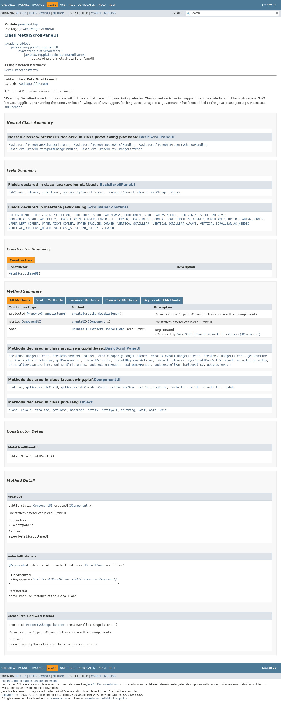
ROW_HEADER (216, 219)
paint (193, 387)
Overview (8, 4)
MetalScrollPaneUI (23, 273)
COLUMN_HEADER (20, 215)
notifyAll (109, 410)
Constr (44, 13)
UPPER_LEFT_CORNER (23, 223)
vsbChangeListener (166, 192)
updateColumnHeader (105, 364)
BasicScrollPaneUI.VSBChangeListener (111, 149)
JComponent (96, 321)
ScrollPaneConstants (21, 70)
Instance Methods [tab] (83, 300)
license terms (58, 698)
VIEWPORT (109, 228)
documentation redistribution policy (102, 698)
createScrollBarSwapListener (95, 313)
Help (112, 4)
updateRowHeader (137, 364)
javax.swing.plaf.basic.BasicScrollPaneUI (55, 55)
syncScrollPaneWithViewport (210, 360)
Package (38, 4)
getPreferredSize (153, 387)
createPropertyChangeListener (122, 356)
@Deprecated (18, 565)
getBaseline (257, 356)
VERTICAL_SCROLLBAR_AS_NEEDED (224, 223)
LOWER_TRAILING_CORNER (185, 219)
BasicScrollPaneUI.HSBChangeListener (39, 144)
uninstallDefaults (252, 360)
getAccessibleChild (42, 387)
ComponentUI (31, 321)
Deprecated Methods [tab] (161, 300)
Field (33, 13)
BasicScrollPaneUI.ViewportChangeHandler (43, 149)
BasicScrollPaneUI (33, 83)
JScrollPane (114, 329)
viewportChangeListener (128, 192)
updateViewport (219, 364)
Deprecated (86, 4)
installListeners (170, 360)
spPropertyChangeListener (84, 192)
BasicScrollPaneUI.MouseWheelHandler (104, 144)
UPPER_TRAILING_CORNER (95, 223)
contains (16, 387)
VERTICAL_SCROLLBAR (133, 223)
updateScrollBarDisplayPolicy (179, 364)
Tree (71, 4)
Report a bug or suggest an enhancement (29, 680)
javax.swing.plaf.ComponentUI (34, 47)
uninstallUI (211, 387)
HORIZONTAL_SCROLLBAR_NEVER (203, 215)
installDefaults (97, 360)
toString (128, 410)
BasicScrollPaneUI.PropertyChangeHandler (173, 144)
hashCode (77, 410)
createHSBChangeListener (29, 356)
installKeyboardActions (133, 360)
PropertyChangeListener (46, 313)
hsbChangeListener (23, 192)
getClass (59, 410)
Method (58, 13)
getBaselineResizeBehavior (30, 360)
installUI (178, 387)
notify (93, 410)
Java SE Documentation (102, 684)
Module (23, 4)
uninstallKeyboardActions (30, 364)
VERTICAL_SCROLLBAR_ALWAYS (174, 223)
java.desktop (28, 24)
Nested (21, 13)
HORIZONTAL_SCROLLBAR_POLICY (32, 219)
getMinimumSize (122, 387)
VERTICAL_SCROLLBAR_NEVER (30, 228)
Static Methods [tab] (49, 300)
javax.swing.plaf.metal (37, 29)
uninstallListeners (87, 329)
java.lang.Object (17, 43)
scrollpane (50, 192)
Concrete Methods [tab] (121, 300)
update (230, 387)
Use (63, 4)
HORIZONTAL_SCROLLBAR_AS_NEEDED (150, 215)
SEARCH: (178, 13)
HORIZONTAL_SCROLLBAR (52, 215)
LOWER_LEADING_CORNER (77, 219)
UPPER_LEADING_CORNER (245, 219)
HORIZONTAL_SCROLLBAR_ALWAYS (97, 215)
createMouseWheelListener (73, 356)
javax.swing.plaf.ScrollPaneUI (40, 51)
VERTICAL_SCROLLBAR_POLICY (76, 228)
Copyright (8, 694)
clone (13, 410)
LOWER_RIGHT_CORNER (147, 219)
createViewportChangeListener (175, 356)
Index (102, 4)
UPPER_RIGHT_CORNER (58, 223)
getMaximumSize (68, 360)
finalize (42, 410)
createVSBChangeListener (224, 356)
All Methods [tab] (19, 300)
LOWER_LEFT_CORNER (113, 219)
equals (26, 410)
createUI (79, 321)
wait (142, 410)
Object (86, 402)
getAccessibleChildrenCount (84, 387)
